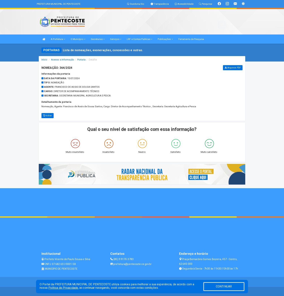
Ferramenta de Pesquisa (191, 39)
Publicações (165, 39)
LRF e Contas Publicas (139, 39)
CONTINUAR (224, 286)
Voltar (47, 115)
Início (44, 59)
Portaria (81, 59)
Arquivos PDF (233, 67)
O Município (78, 39)
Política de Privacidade (63, 287)
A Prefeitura (58, 39)
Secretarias (98, 39)
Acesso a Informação (62, 59)
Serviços (115, 39)
